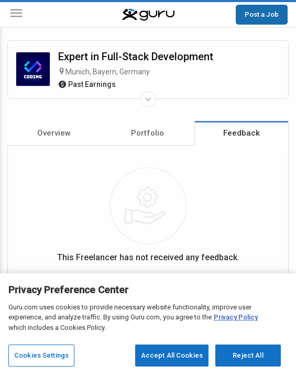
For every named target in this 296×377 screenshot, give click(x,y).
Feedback (241, 133)
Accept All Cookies (172, 355)
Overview (54, 133)
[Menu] (16, 15)
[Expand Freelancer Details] (148, 99)
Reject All (248, 355)
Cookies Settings (41, 355)
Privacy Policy (236, 317)
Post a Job (262, 14)
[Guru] (148, 15)
